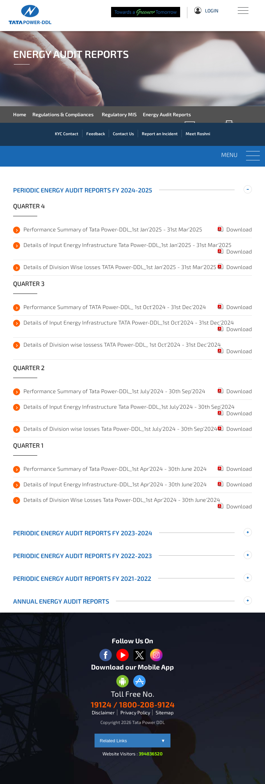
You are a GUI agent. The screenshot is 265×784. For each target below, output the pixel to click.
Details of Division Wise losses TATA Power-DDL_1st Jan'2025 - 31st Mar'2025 (119, 267)
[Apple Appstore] (139, 681)
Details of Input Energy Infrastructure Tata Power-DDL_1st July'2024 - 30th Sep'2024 (129, 406)
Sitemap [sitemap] (165, 712)
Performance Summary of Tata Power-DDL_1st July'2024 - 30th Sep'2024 (114, 391)
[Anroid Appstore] (122, 681)
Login (206, 11)
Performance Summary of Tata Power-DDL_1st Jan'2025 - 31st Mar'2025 (112, 229)
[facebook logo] (105, 655)
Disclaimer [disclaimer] (103, 712)
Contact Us (123, 133)
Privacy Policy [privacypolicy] (135, 712)
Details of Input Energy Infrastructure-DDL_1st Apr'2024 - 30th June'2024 (115, 484)
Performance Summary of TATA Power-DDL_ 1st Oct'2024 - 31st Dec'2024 (114, 307)
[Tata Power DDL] (35, 14)
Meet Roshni (198, 133)
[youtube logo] (122, 655)
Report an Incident (160, 133)
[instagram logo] (156, 655)
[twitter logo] (139, 655)
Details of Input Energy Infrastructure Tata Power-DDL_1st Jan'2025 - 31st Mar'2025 (127, 244)
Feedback (95, 133)
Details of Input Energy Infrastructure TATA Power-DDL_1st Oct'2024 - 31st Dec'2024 (128, 322)
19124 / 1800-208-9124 (133, 704)
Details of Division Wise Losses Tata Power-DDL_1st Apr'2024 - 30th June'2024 (121, 499)
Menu (242, 7)
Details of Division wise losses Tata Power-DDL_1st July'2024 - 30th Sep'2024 (120, 428)
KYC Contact (66, 133)
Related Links (132, 740)
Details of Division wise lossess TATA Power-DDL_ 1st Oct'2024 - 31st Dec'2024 (122, 344)
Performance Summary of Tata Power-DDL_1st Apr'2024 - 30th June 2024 (115, 468)
